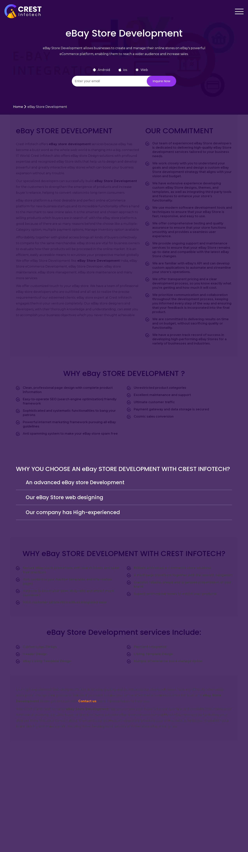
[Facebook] (210, 810)
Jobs (54, 798)
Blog (54, 829)
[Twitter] (218, 810)
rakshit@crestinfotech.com (154, 810)
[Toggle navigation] (238, 11)
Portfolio (96, 798)
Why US (57, 819)
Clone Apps (98, 829)
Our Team (59, 839)
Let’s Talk (214, 761)
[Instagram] (225, 810)
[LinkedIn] (233, 810)
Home (18, 107)
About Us (96, 819)
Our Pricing (98, 808)
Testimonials (60, 808)
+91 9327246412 (145, 823)
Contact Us (97, 839)
